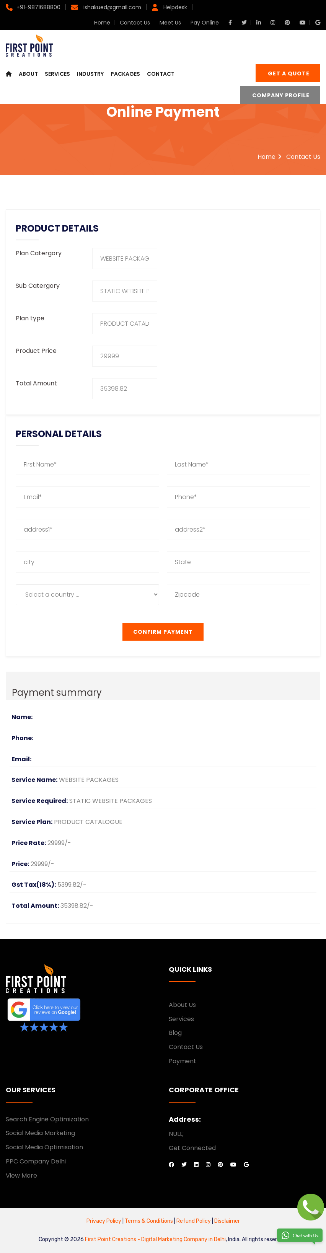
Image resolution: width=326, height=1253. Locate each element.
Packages (125, 74)
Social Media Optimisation (44, 1147)
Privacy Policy (103, 1221)
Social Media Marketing (40, 1133)
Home (102, 22)
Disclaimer (227, 1221)
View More (21, 1175)
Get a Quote (289, 74)
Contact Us (135, 22)
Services (57, 74)
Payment (182, 1061)
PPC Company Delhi (36, 1161)
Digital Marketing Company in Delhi (183, 1239)
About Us (182, 1004)
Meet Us (170, 22)
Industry (90, 74)
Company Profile (281, 96)
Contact (160, 74)
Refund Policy (193, 1221)
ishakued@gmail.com (111, 7)
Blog (175, 1032)
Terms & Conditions (149, 1221)
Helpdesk (174, 7)
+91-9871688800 (38, 7)
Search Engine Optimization (47, 1119)
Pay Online (205, 22)
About (28, 74)
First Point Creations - (113, 1239)
